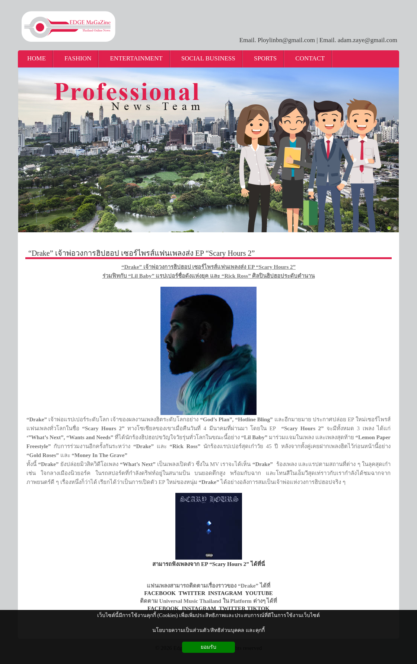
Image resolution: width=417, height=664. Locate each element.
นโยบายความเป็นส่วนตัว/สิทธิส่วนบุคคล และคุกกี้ (208, 630)
